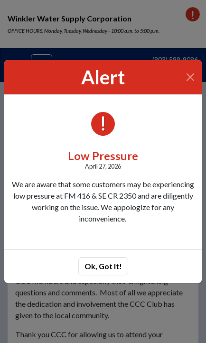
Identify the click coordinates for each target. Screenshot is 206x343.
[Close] (190, 77)
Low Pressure (103, 155)
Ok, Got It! (103, 266)
